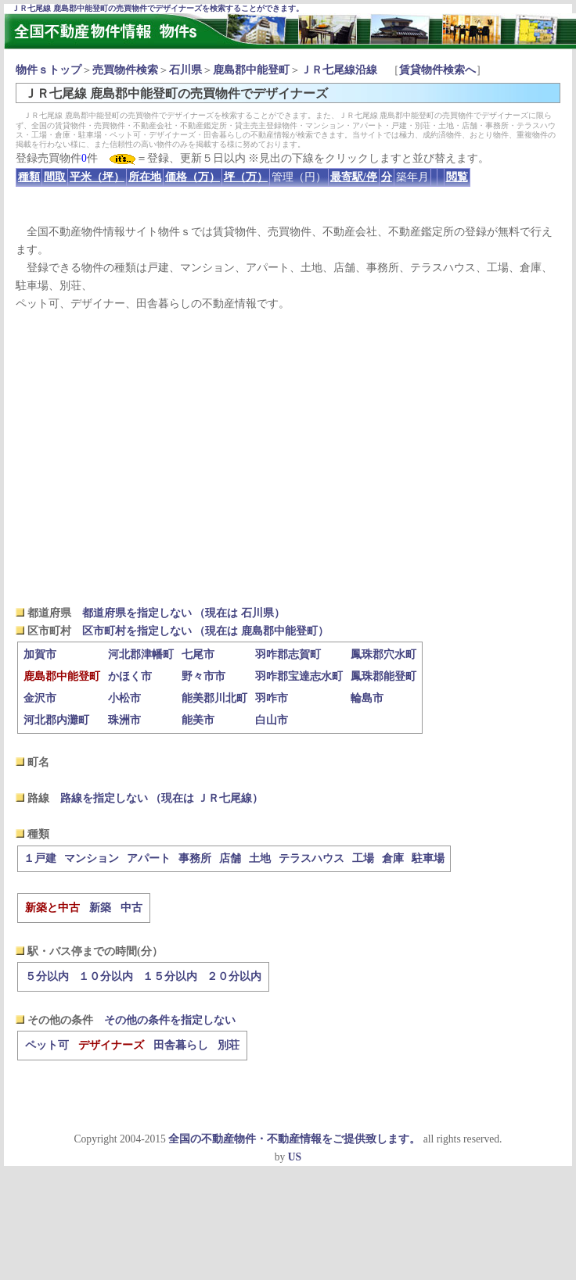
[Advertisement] (288, 458)
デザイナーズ (111, 1045)
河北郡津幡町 (141, 654)
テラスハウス (311, 858)
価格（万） (192, 177)
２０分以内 (234, 976)
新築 (100, 908)
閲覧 (457, 177)
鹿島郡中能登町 (251, 70)
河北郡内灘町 (56, 720)
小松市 (124, 698)
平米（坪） (97, 177)
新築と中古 (52, 908)
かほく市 (130, 676)
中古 (131, 908)
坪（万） (246, 177)
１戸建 (39, 858)
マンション (91, 858)
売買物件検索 (125, 70)
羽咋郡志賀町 (288, 654)
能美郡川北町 (214, 698)
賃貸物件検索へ (437, 70)
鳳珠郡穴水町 (383, 654)
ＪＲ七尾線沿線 (339, 70)
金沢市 (39, 698)
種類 (29, 177)
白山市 (271, 720)
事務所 (194, 858)
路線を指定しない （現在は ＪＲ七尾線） (161, 798)
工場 (363, 858)
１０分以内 (105, 976)
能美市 (198, 720)
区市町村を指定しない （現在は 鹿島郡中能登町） (205, 631)
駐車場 (428, 858)
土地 (260, 858)
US (294, 1157)
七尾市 (198, 654)
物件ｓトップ (48, 70)
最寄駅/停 (353, 177)
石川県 (185, 70)
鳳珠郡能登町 (383, 676)
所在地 (144, 177)
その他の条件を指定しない (170, 1020)
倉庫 (393, 858)
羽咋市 (271, 698)
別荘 (228, 1045)
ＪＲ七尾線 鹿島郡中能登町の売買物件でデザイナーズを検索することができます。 (158, 8)
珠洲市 (124, 720)
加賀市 (39, 654)
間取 (55, 177)
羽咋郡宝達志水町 (299, 676)
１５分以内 (169, 976)
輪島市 (367, 698)
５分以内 (47, 976)
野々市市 (203, 676)
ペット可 (47, 1045)
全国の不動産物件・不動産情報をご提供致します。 (294, 1139)
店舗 (230, 858)
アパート (149, 858)
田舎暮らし (180, 1045)
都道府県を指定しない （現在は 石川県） (183, 613)
